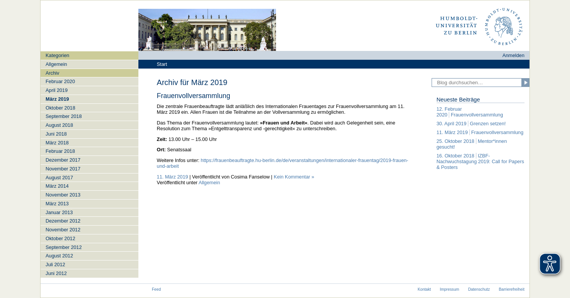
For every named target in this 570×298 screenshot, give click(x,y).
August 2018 (59, 125)
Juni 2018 (56, 134)
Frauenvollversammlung (193, 96)
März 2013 (56, 203)
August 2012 (59, 256)
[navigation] (89, 164)
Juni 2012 (56, 273)
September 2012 (63, 247)
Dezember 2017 (62, 160)
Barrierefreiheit (512, 289)
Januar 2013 (59, 212)
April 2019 (56, 90)
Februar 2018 (60, 151)
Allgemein (56, 64)
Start (162, 64)
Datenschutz (479, 289)
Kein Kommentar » (294, 177)
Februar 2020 (60, 81)
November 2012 (62, 230)
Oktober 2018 (60, 108)
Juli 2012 (55, 264)
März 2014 (56, 186)
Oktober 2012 (60, 238)
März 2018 (56, 143)
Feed (156, 289)
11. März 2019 (172, 177)
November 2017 (62, 169)
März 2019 (57, 99)
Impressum (450, 289)
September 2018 (63, 116)
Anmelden (513, 55)
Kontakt (424, 289)
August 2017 (59, 177)
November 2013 (62, 195)
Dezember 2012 (62, 221)
